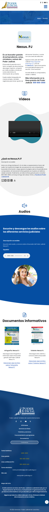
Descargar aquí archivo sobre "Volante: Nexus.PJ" (37, 362)
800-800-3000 (39, 83)
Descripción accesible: (8, 162)
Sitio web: (4, 473)
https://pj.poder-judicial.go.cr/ (33, 62)
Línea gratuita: (5, 456)
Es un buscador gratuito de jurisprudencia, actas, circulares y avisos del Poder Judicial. (13, 58)
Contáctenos (24, 442)
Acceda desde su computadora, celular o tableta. (35, 73)
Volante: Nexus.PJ (37, 350)
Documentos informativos (24, 321)
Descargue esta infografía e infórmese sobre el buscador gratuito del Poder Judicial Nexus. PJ (12, 356)
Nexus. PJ (24, 46)
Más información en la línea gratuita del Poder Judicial (35, 80)
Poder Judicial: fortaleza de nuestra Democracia (24, 418)
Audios (24, 211)
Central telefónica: (6, 450)
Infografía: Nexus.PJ (11, 350)
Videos (24, 99)
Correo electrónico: (6, 467)
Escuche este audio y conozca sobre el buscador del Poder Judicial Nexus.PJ (24, 245)
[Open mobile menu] (46, 7)
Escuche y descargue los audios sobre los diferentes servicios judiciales (24, 230)
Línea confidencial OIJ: (7, 462)
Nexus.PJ (30, 65)
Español (6, 250)
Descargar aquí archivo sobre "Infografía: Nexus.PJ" (12, 365)
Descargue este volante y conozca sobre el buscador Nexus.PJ (37, 355)
